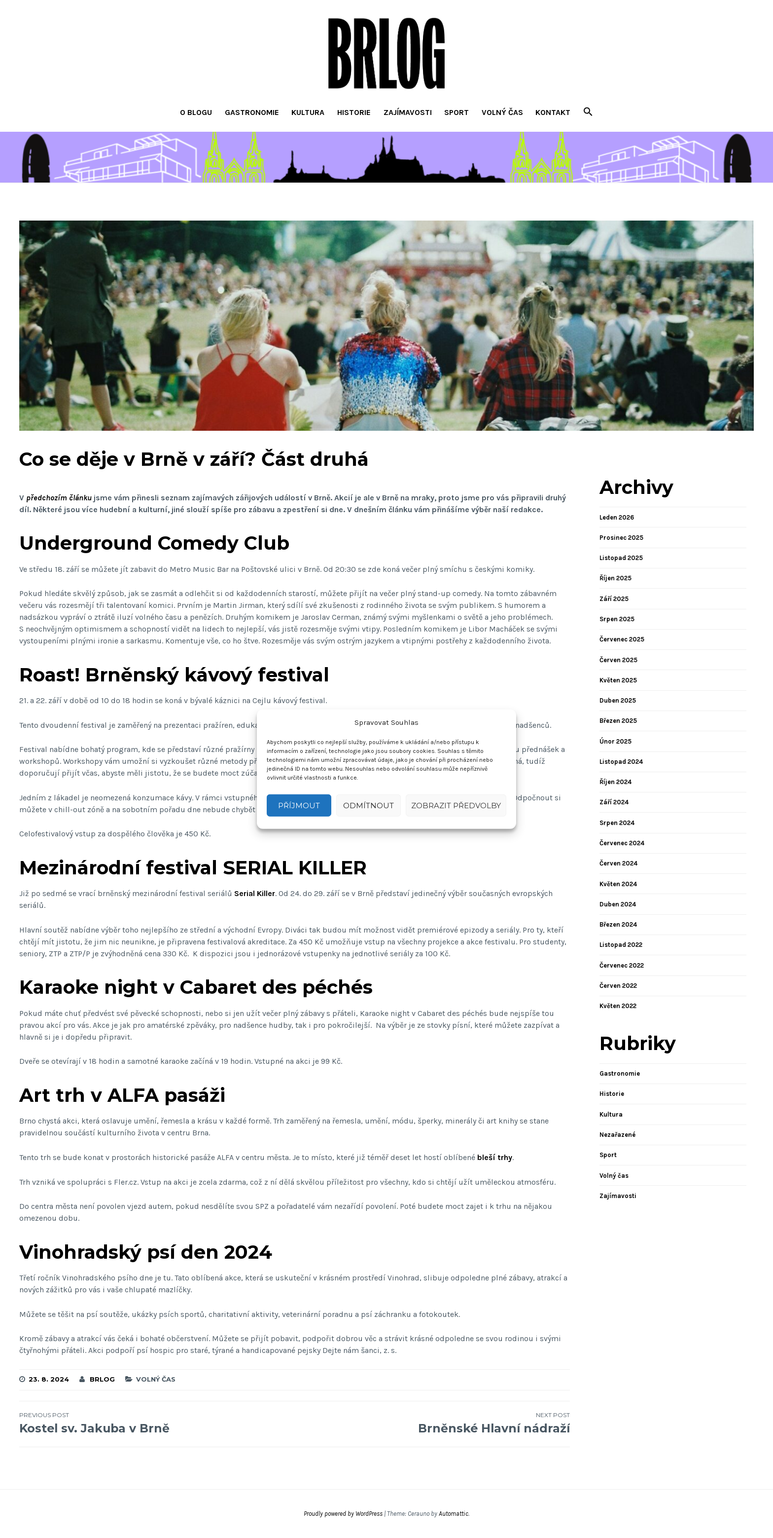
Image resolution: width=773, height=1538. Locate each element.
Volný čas (502, 112)
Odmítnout (368, 805)
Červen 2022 (618, 985)
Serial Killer (254, 893)
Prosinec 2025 (621, 537)
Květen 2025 (618, 680)
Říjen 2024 (615, 782)
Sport (456, 112)
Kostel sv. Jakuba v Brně (157, 1423)
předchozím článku (59, 497)
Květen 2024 (618, 884)
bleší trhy (494, 1157)
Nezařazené (617, 1134)
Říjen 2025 (615, 578)
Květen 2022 (617, 1006)
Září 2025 (614, 598)
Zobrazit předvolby (456, 805)
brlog (102, 1379)
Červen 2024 (618, 863)
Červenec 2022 (621, 965)
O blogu (196, 112)
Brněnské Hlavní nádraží (432, 1423)
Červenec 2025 (621, 639)
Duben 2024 (617, 904)
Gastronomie (252, 112)
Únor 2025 (615, 741)
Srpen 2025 (616, 619)
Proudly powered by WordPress (343, 1513)
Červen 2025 (618, 660)
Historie (354, 112)
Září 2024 (614, 802)
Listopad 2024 (621, 761)
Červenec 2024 (621, 843)
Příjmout (299, 805)
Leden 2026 (616, 517)
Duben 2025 (617, 700)
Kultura (307, 112)
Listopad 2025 (621, 558)
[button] (588, 113)
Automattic (453, 1513)
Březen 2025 (618, 720)
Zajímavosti (408, 112)
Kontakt (552, 112)
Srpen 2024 (616, 822)
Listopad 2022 (620, 944)
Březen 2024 (618, 924)
